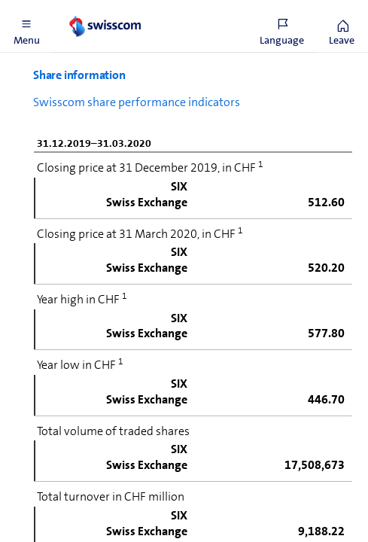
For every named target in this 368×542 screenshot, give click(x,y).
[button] (26, 26)
